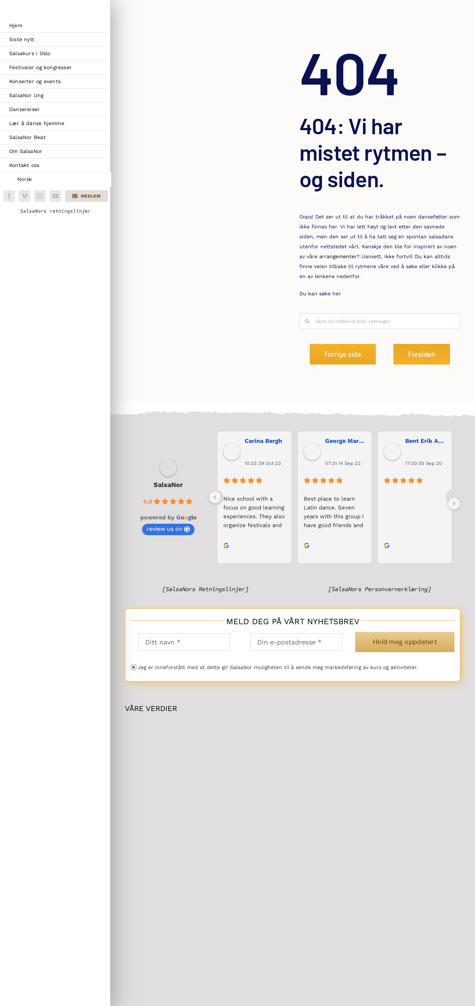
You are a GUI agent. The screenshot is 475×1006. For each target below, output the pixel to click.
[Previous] (215, 497)
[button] (86, 196)
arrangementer (338, 256)
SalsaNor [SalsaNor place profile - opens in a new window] (168, 484)
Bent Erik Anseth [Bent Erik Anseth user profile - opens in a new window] (425, 440)
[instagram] (40, 196)
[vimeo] (24, 196)
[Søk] (307, 321)
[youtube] (55, 196)
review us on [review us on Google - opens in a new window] (168, 528)
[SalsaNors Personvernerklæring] (379, 589)
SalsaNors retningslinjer (55, 211)
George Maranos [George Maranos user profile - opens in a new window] (345, 440)
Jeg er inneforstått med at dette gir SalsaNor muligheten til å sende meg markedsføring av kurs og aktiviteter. (278, 667)
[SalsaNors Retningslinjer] (205, 589)
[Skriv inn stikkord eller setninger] (379, 321)
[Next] (454, 503)
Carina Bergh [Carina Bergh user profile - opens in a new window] (263, 440)
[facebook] (9, 196)
